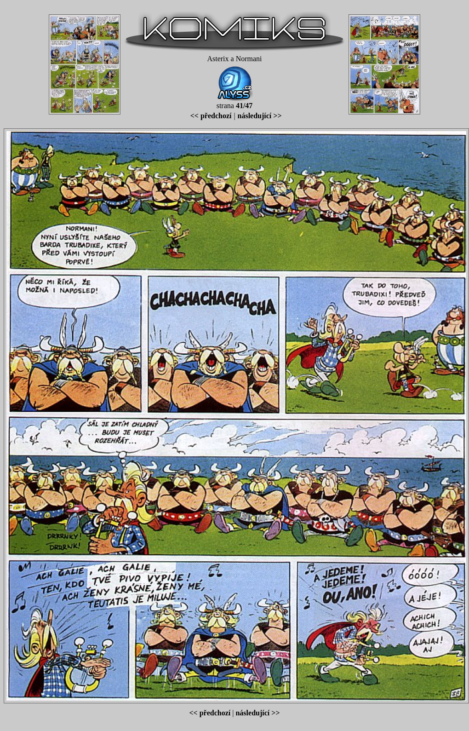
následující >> (260, 116)
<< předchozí (211, 116)
